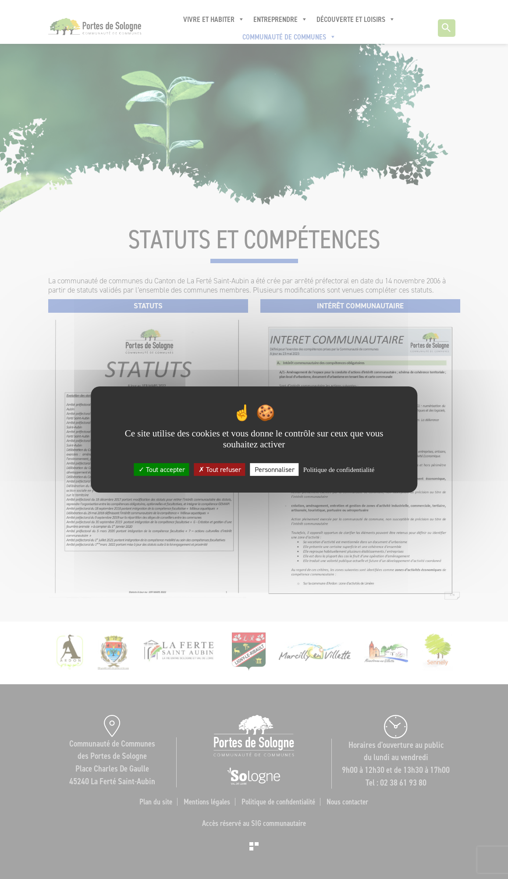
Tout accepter (162, 469)
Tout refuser (220, 469)
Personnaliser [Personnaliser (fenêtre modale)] (275, 469)
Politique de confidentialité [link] (338, 469)
